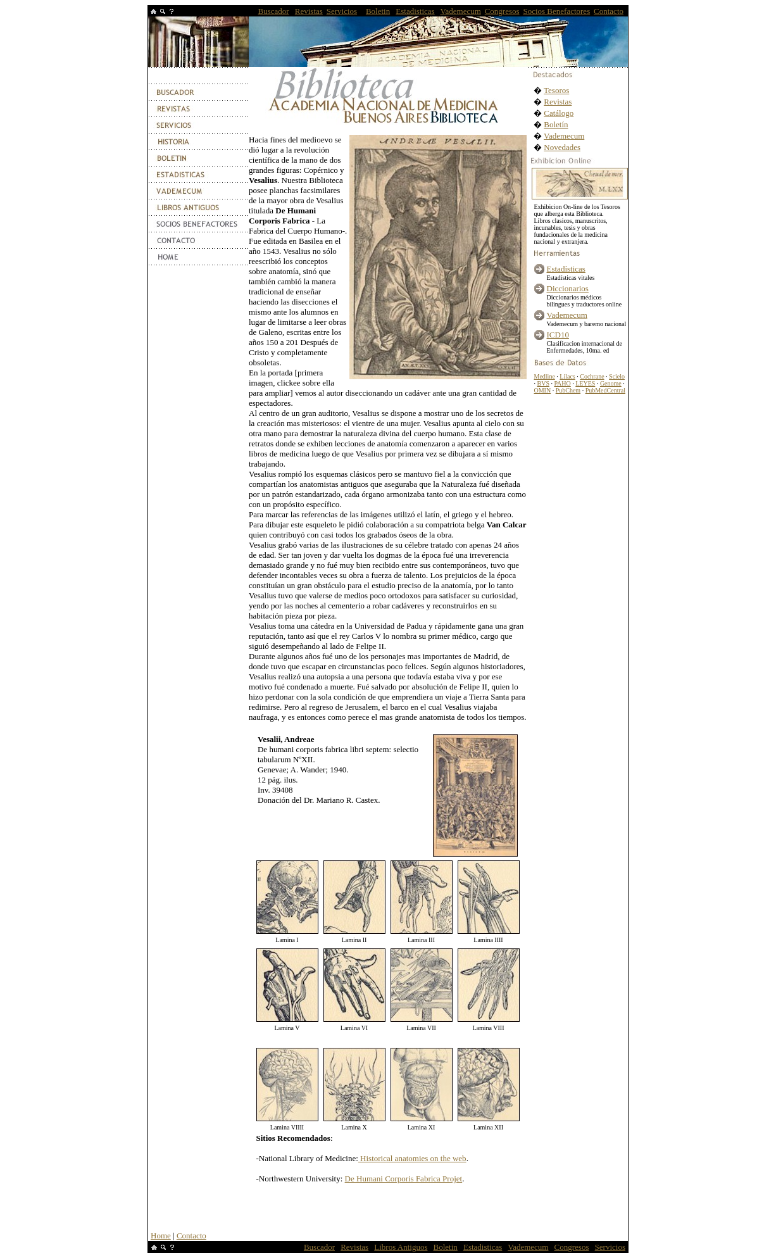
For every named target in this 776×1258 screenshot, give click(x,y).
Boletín (556, 124)
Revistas (309, 11)
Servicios (342, 11)
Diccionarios (568, 288)
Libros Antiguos (400, 1247)
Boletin (378, 11)
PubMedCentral (605, 390)
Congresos (502, 11)
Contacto (608, 11)
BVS (543, 383)
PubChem (568, 390)
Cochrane (592, 376)
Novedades (562, 147)
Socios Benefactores (556, 11)
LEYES (585, 383)
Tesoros (556, 90)
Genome (611, 383)
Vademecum (461, 11)
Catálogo (558, 113)
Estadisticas (415, 11)
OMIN (542, 390)
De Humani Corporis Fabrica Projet (404, 1178)
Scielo (617, 376)
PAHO (562, 383)
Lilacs (567, 376)
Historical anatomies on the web (412, 1158)
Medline (544, 376)
